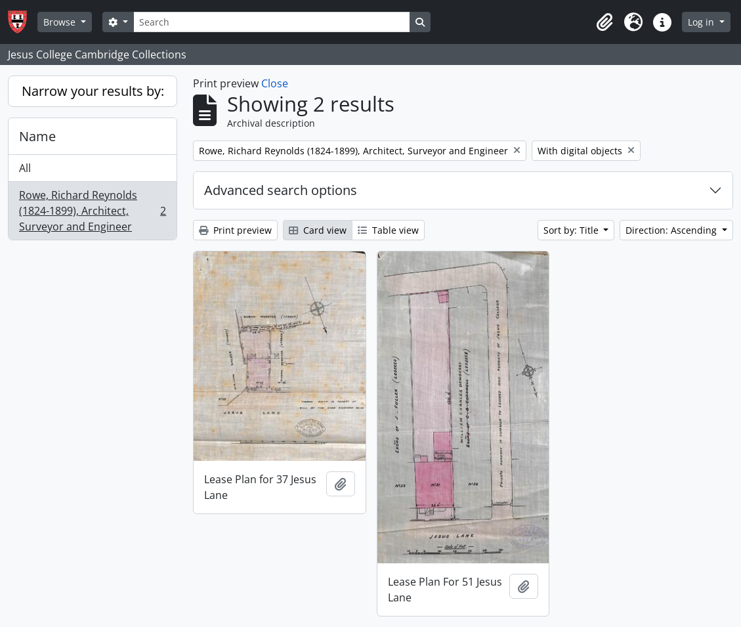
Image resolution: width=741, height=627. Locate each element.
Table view (388, 230)
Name (37, 136)
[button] (604, 22)
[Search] (271, 22)
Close (274, 83)
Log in (702, 22)
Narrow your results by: (93, 91)
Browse (60, 22)
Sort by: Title (572, 230)
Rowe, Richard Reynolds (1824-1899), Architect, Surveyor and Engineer (92, 211)
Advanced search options (280, 190)
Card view (318, 230)
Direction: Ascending (672, 230)
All (25, 168)
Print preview (235, 230)
